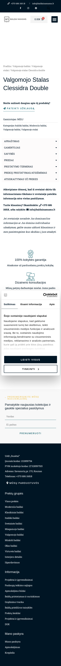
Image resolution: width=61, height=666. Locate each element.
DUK (7, 624)
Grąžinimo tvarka (14, 602)
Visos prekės (11, 501)
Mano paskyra (12, 641)
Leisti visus (30, 359)
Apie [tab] (52, 304)
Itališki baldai (21, 125)
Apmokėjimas (12, 647)
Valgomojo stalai (29, 129)
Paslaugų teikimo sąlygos (18, 585)
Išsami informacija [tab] (31, 304)
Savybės (9, 153)
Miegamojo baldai (14, 529)
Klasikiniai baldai (14, 512)
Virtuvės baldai (13, 551)
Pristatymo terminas (18, 166)
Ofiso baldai (11, 545)
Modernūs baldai (37, 125)
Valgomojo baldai (21, 66)
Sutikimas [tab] (9, 304)
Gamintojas (12, 147)
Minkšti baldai (12, 540)
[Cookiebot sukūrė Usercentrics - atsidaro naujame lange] (43, 295)
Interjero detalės (13, 556)
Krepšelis (10, 652)
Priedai (9, 160)
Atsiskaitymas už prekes (21, 179)
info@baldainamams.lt (42, 209)
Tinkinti (30, 368)
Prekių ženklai (12, 613)
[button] (54, 19)
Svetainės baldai (13, 523)
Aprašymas (11, 141)
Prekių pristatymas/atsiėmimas (25, 172)
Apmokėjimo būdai (15, 590)
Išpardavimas (12, 562)
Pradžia (7, 66)
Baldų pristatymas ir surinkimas (22, 596)
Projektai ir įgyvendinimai (19, 579)
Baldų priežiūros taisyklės (18, 607)
